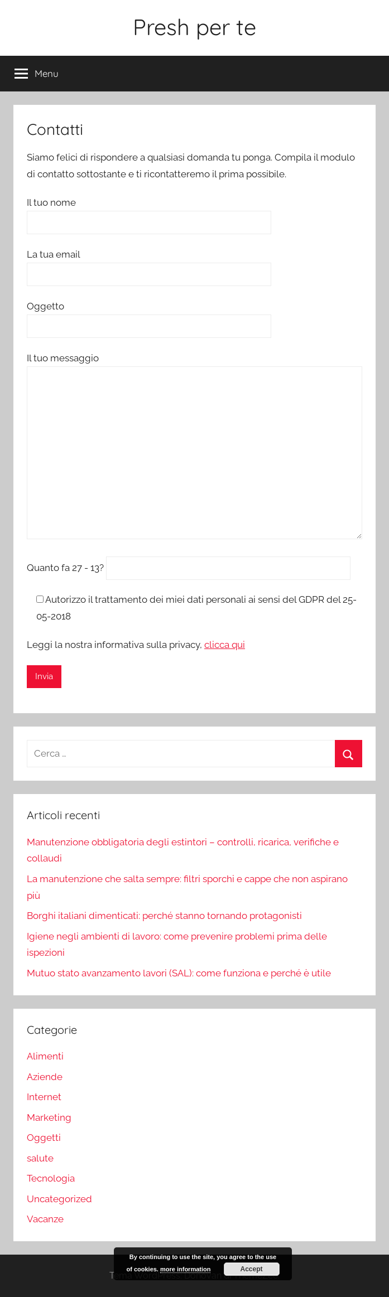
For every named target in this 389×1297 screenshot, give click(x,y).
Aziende (45, 1076)
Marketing (49, 1117)
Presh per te (194, 27)
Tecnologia (51, 1178)
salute (40, 1158)
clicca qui (224, 644)
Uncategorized (59, 1198)
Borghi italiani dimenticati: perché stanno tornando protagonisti (164, 915)
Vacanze (45, 1219)
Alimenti (45, 1056)
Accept (252, 1269)
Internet (44, 1096)
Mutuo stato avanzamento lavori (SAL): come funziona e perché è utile (179, 973)
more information (185, 1269)
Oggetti (44, 1137)
